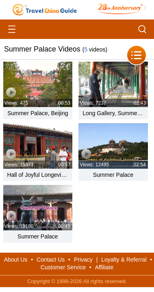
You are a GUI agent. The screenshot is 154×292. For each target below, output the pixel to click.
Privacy (83, 259)
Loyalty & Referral (123, 259)
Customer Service (63, 267)
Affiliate (104, 267)
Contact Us (51, 259)
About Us (16, 259)
